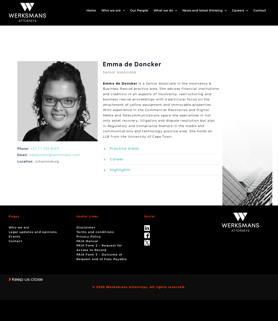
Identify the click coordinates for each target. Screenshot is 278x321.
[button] (161, 148)
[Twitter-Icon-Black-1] (147, 241)
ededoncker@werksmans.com (54, 155)
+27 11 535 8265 (44, 149)
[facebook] (147, 234)
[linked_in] (147, 227)
